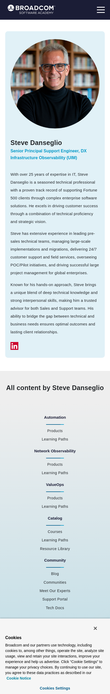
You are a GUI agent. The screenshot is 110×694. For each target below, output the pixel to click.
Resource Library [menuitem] (55, 549)
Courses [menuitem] (55, 532)
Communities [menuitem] (54, 582)
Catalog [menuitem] (55, 518)
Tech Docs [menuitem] (55, 608)
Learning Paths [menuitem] (55, 439)
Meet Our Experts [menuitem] (55, 591)
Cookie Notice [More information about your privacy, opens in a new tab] (19, 678)
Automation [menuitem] (55, 417)
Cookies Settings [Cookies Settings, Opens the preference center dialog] (55, 688)
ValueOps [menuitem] (55, 484)
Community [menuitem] (55, 560)
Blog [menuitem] (55, 574)
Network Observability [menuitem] (55, 451)
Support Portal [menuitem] (55, 599)
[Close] (95, 628)
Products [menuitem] (55, 431)
